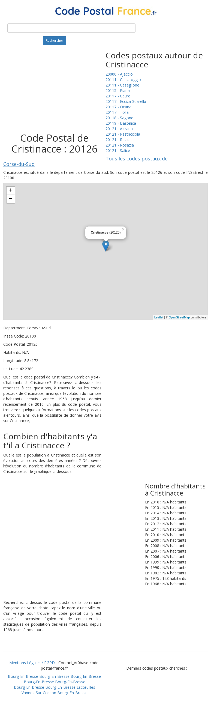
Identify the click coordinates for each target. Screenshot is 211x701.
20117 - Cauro (118, 96)
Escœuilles (86, 687)
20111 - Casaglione (122, 85)
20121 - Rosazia (120, 145)
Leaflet (158, 317)
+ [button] (11, 191)
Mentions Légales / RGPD (32, 662)
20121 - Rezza (118, 139)
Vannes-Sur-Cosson (39, 692)
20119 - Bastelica (121, 123)
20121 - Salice (118, 150)
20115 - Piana (118, 90)
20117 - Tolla (117, 112)
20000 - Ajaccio (119, 74)
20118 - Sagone (119, 117)
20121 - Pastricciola (123, 134)
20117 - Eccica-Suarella (126, 101)
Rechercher (54, 40)
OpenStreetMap (179, 317)
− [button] (11, 199)
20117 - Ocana (118, 106)
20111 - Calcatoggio (123, 79)
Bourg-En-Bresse (23, 676)
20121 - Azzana (119, 128)
